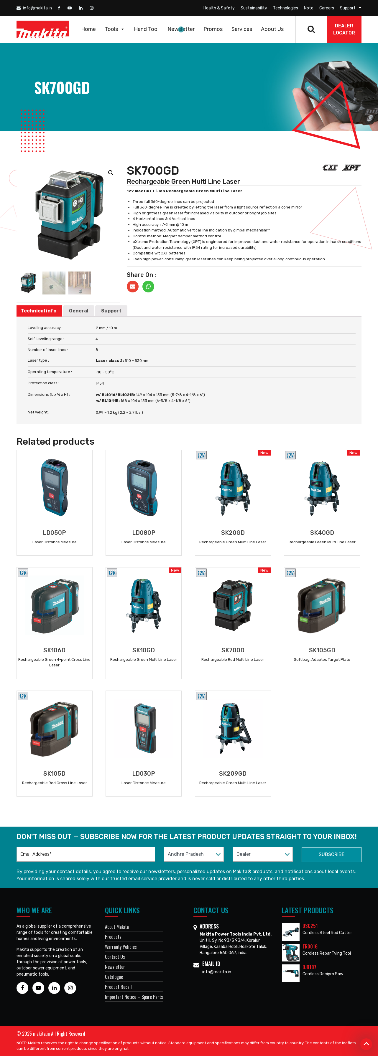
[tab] (38, 311)
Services (241, 29)
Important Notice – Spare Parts (134, 996)
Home (88, 29)
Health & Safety (219, 8)
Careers (326, 8)
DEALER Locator (344, 29)
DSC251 (310, 925)
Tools (115, 29)
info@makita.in (34, 8)
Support (348, 8)
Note (308, 8)
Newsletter (181, 29)
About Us (272, 29)
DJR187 (309, 967)
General (78, 311)
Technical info (38, 311)
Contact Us (115, 956)
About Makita (117, 926)
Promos (213, 29)
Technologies (285, 8)
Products (113, 936)
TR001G (310, 946)
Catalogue (114, 976)
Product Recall (118, 986)
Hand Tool (146, 29)
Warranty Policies (121, 946)
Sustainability (254, 8)
